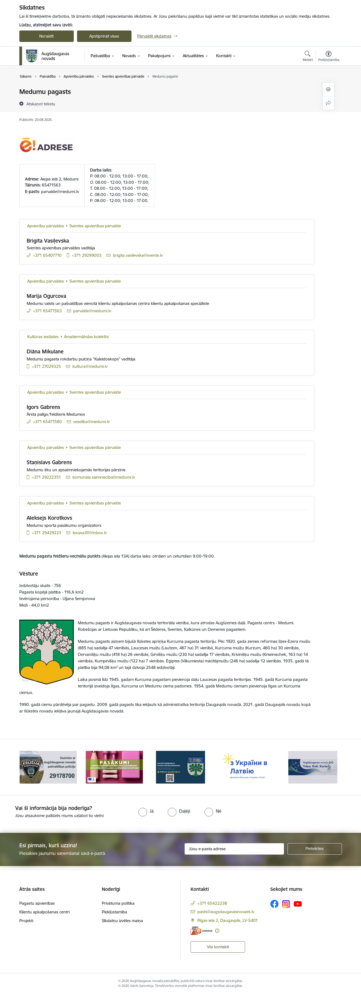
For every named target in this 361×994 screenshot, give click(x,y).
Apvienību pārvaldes (45, 225)
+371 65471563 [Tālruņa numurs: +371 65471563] (47, 310)
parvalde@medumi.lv (60, 191)
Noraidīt (46, 36)
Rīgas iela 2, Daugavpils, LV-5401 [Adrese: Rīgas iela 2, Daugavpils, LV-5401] (227, 920)
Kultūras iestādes (43, 336)
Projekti (26, 920)
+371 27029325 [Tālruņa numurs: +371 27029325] (46, 366)
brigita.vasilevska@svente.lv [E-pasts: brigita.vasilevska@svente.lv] (138, 255)
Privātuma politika (118, 903)
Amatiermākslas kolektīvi (86, 336)
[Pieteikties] (314, 849)
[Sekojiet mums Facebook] (274, 904)
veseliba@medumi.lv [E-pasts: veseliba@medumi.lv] (91, 421)
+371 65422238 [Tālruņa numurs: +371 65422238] (212, 903)
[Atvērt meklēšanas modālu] (308, 56)
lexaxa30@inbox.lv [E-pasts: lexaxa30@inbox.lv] (90, 532)
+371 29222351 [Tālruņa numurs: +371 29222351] (46, 477)
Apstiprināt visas (104, 36)
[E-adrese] (201, 930)
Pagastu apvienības (37, 903)
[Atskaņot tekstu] (40, 103)
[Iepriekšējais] (31, 767)
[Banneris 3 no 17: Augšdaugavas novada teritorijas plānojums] (180, 766)
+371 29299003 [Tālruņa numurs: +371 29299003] (87, 255)
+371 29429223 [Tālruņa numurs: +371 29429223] (46, 532)
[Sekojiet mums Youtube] (298, 903)
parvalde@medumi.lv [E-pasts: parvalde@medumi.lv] (92, 310)
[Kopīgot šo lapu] (328, 103)
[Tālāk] (329, 767)
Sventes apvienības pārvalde (95, 225)
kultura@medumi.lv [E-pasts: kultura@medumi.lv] (90, 366)
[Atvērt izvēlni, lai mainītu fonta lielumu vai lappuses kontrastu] (329, 56)
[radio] (146, 811)
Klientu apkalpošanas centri (44, 912)
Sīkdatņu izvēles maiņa (122, 920)
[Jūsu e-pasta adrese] (234, 849)
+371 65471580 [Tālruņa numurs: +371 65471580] (47, 421)
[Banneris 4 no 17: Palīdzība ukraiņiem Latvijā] (247, 766)
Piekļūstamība (114, 912)
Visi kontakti (218, 946)
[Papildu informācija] (217, 931)
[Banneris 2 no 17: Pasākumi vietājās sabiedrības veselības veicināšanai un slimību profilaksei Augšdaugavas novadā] (114, 766)
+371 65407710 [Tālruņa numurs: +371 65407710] (47, 255)
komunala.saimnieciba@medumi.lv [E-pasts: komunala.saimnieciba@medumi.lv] (103, 477)
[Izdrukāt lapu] (328, 89)
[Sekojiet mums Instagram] (286, 904)
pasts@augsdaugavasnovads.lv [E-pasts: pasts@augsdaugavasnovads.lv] (225, 911)
